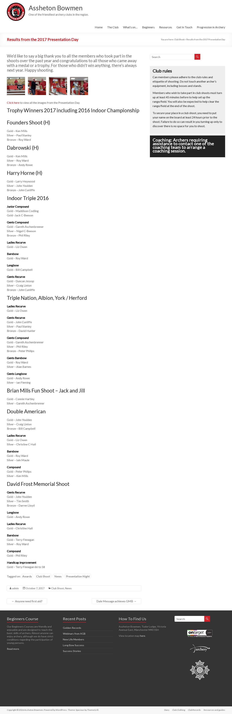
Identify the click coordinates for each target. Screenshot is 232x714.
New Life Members (73, 639)
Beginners (148, 27)
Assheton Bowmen (56, 8)
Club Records (194, 710)
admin (15, 588)
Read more (13, 648)
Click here (13, 102)
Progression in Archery (211, 27)
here (142, 635)
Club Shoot (43, 576)
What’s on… (130, 27)
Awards (27, 576)
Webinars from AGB (74, 633)
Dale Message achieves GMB (116, 601)
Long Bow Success (73, 645)
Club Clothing (178, 710)
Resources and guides (214, 710)
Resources (165, 27)
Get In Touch (184, 27)
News (58, 576)
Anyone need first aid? (27, 601)
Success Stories (72, 651)
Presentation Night (78, 576)
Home (99, 27)
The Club (113, 27)
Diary (166, 710)
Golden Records (72, 627)
